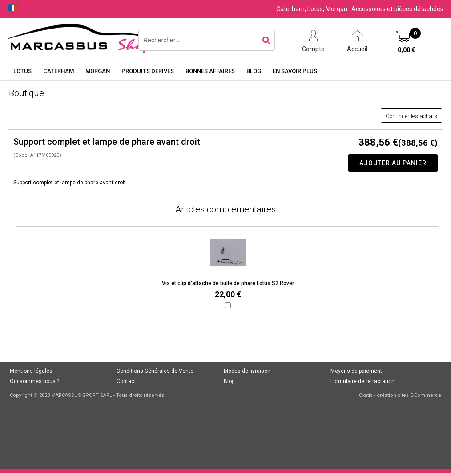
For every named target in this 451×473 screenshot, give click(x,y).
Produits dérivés (147, 71)
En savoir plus (295, 71)
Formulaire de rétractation (362, 381)
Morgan (97, 71)
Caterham (58, 71)
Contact (126, 381)
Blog (253, 71)
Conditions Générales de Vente (155, 371)
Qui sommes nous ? (34, 381)
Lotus (22, 71)
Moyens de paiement (356, 371)
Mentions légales (31, 371)
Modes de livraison (247, 371)
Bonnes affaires (210, 71)
